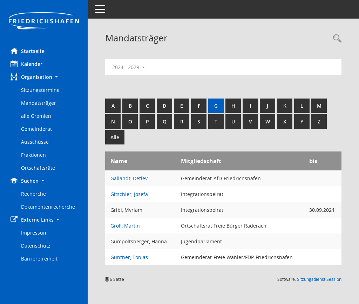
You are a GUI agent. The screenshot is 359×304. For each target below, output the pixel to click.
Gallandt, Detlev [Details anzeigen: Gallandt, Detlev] (129, 178)
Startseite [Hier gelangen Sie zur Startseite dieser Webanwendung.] (28, 50)
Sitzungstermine (40, 90)
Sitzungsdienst (319, 279)
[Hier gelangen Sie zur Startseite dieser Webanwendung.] (44, 21)
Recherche (33, 193)
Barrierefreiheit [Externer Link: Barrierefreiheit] (39, 258)
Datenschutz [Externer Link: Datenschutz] (35, 245)
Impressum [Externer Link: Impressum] (34, 232)
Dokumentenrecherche (48, 206)
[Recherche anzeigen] (335, 39)
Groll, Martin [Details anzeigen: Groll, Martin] (125, 225)
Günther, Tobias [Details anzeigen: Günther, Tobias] (129, 257)
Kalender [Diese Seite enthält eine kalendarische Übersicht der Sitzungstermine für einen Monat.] (26, 63)
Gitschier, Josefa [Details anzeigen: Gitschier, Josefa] (129, 194)
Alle (114, 137)
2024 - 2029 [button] (128, 67)
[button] (44, 76)
